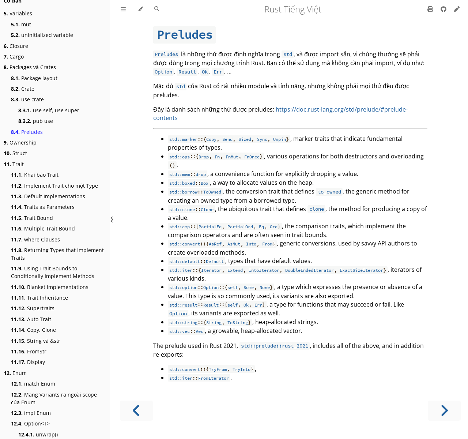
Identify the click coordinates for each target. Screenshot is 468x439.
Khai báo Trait (34, 174)
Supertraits (32, 308)
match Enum (33, 383)
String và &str (35, 340)
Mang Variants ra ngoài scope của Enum (54, 398)
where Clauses (35, 239)
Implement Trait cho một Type (54, 185)
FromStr (28, 351)
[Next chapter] (444, 411)
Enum (15, 372)
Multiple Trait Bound (43, 228)
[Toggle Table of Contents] (123, 9)
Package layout (34, 78)
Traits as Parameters (43, 206)
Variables (18, 13)
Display (28, 362)
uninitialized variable (42, 34)
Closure (16, 45)
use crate (27, 99)
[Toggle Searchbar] (156, 9)
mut (21, 24)
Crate (22, 88)
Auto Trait (31, 319)
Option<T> (30, 423)
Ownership (20, 142)
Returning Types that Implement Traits (57, 254)
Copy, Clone (33, 329)
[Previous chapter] (136, 411)
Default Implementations (48, 196)
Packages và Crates (30, 67)
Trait (14, 164)
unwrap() (38, 434)
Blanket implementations (49, 287)
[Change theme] (140, 9)
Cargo (14, 56)
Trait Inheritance (39, 297)
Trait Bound (32, 217)
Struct (15, 153)
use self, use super (48, 110)
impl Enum (31, 412)
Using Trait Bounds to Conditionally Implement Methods (52, 272)
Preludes (27, 131)
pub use (35, 120)
